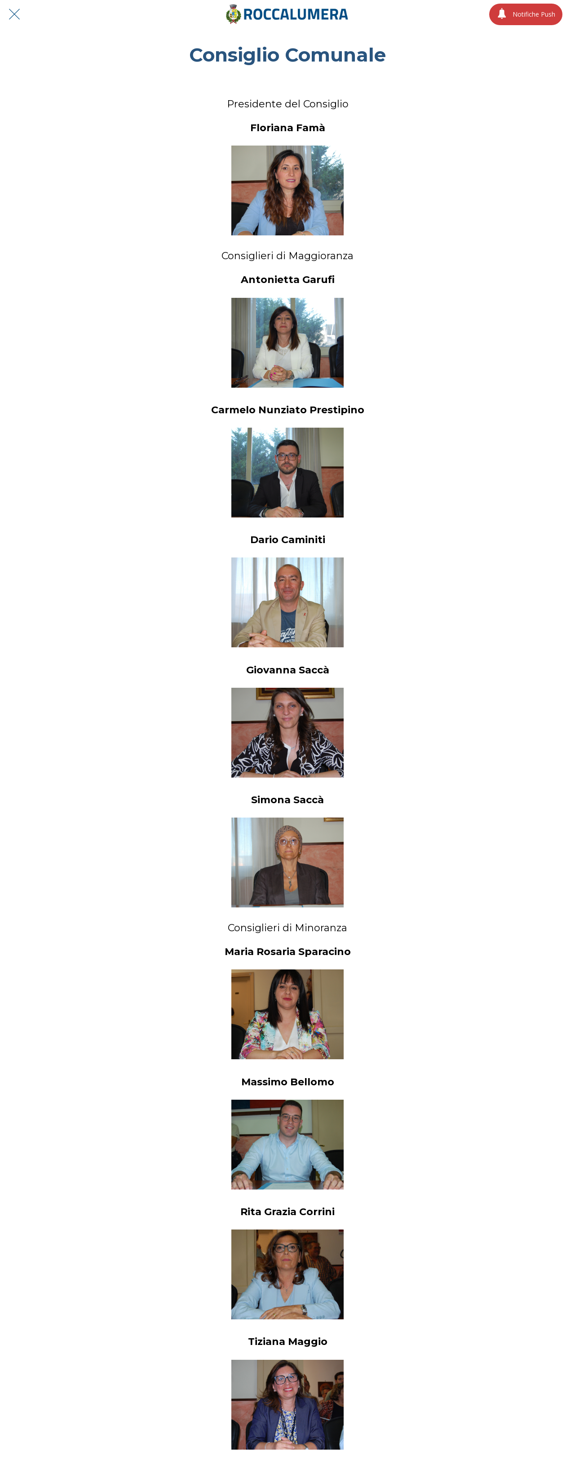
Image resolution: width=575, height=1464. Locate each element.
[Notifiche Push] (525, 14)
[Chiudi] (14, 14)
